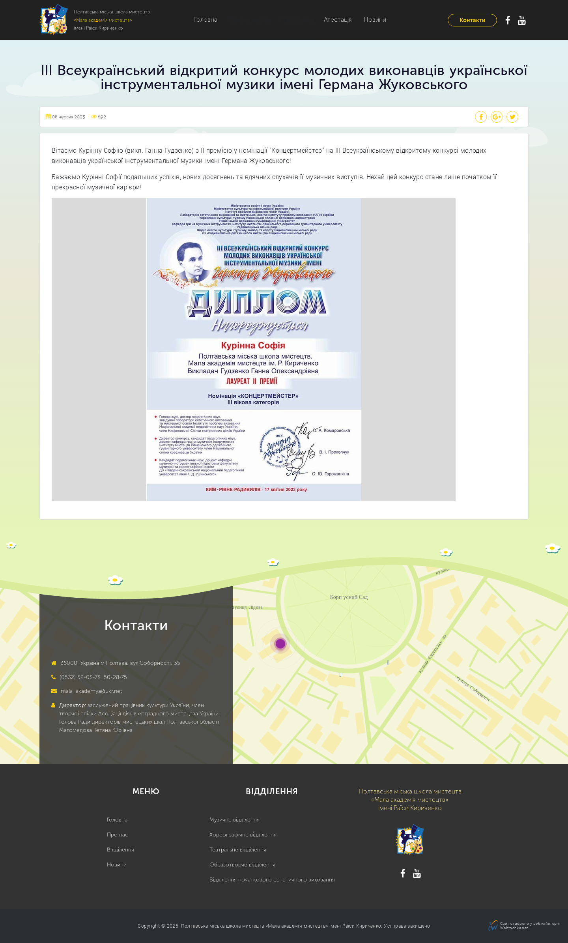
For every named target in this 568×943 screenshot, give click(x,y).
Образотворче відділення (242, 864)
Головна (205, 19)
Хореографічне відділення (243, 834)
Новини (361, 19)
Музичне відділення (234, 819)
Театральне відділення (237, 849)
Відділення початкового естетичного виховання (272, 879)
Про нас (117, 834)
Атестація (324, 19)
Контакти (472, 20)
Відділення (120, 849)
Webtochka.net (514, 927)
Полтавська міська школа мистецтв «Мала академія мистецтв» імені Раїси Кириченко (281, 925)
